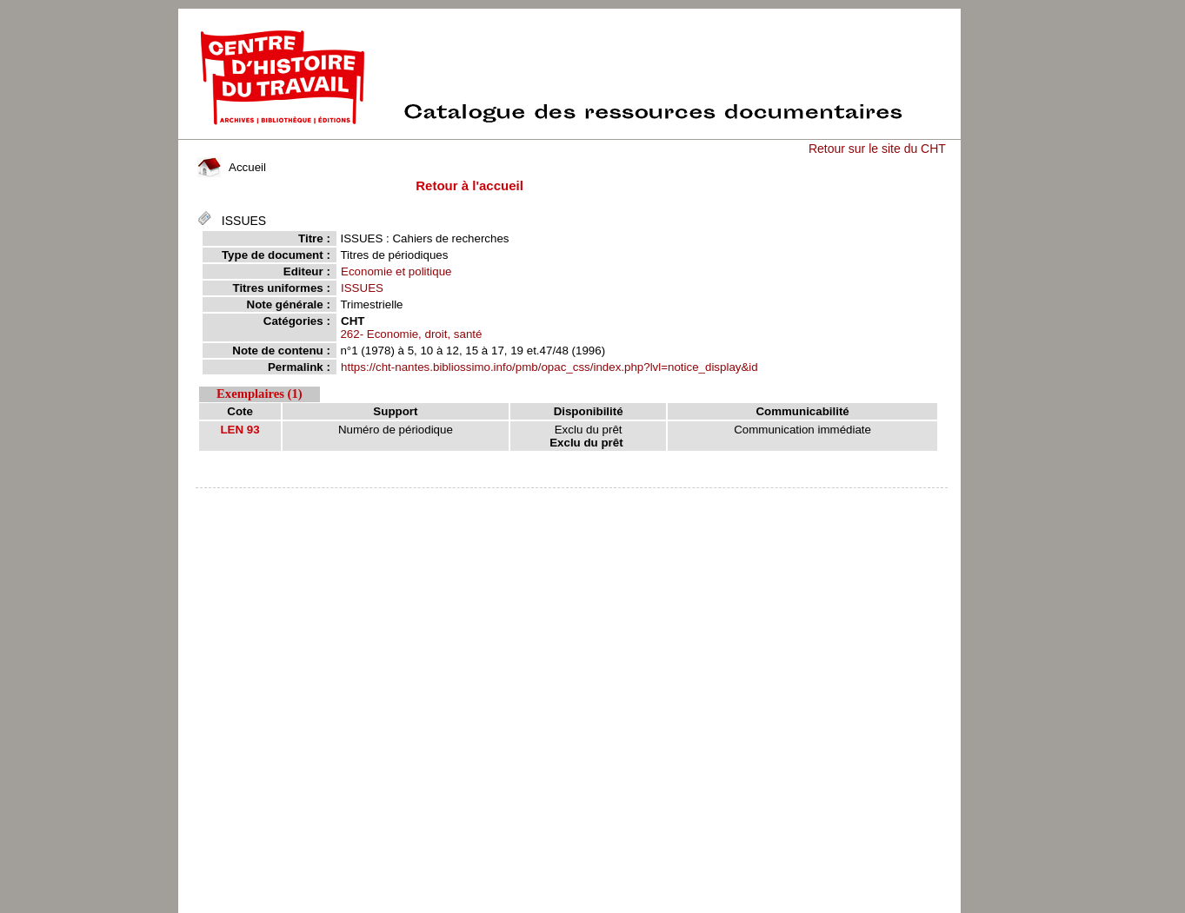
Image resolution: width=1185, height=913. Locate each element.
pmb (571, 499)
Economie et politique (396, 271)
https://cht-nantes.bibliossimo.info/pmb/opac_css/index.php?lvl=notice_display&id (549, 367)
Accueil (231, 167)
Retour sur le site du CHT (877, 148)
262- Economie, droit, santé (411, 334)
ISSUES (362, 287)
